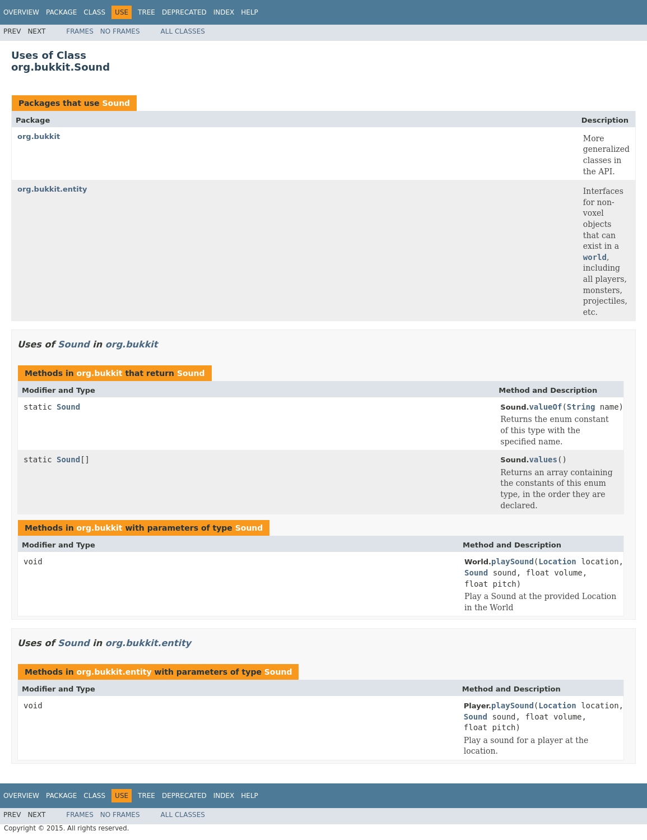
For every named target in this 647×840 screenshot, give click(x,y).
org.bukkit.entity (52, 189)
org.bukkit (38, 136)
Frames (80, 31)
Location (557, 561)
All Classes (183, 31)
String (581, 406)
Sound (116, 103)
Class (94, 12)
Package (61, 12)
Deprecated (184, 12)
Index (224, 12)
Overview (21, 12)
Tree (146, 12)
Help (249, 12)
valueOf (545, 406)
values (543, 459)
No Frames (120, 31)
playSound (512, 561)
